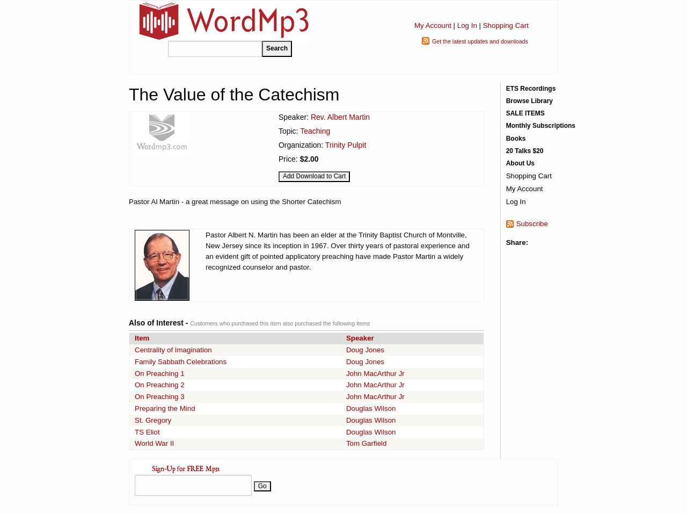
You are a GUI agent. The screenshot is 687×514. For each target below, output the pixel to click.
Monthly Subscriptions (540, 125)
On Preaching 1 (160, 374)
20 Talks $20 (525, 151)
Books (516, 138)
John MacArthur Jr (375, 374)
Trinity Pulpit (346, 145)
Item (142, 338)
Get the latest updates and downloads (480, 41)
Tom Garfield (366, 443)
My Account (432, 25)
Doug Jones (365, 350)
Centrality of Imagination (173, 350)
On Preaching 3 (160, 397)
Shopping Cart (506, 25)
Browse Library (529, 101)
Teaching (315, 131)
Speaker (360, 338)
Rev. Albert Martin (340, 117)
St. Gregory (153, 420)
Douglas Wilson (371, 408)
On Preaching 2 (160, 385)
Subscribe (532, 224)
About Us (520, 163)
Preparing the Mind (165, 408)
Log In (467, 25)
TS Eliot (147, 432)
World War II (154, 443)
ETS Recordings (531, 88)
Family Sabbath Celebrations (180, 362)
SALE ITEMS (525, 113)
